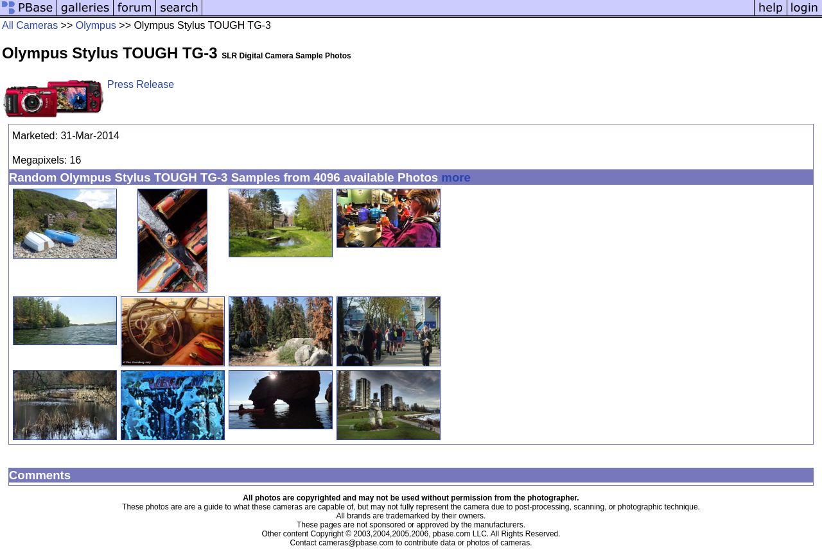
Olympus (96, 25)
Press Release (140, 84)
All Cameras (30, 25)
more (456, 177)
